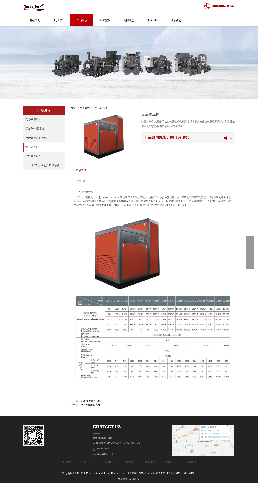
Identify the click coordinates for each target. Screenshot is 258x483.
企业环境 (152, 20)
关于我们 (58, 20)
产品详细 (81, 170)
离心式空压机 (33, 119)
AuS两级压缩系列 (90, 404)
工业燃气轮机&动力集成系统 (42, 165)
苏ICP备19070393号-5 (134, 473)
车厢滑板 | (134, 479)
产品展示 (81, 20)
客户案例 (105, 20)
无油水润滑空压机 (90, 401)
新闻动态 (129, 20)
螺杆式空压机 (33, 147)
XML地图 (188, 473)
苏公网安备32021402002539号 (164, 473)
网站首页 (34, 20)
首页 (73, 107)
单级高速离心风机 (36, 137)
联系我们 (176, 20)
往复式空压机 (33, 156)
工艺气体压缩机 (34, 128)
